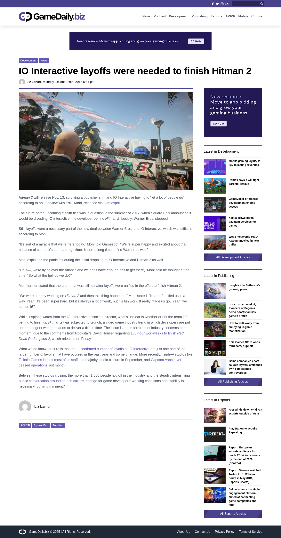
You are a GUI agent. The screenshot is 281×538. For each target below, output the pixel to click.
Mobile (243, 17)
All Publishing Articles (233, 381)
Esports (216, 17)
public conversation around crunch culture (51, 381)
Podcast (160, 17)
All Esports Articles (233, 513)
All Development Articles (233, 257)
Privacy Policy (224, 531)
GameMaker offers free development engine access (243, 202)
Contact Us (202, 531)
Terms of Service (250, 531)
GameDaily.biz (39, 531)
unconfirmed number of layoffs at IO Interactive (112, 349)
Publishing (200, 17)
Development (179, 17)
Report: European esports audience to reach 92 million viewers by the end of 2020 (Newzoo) (244, 455)
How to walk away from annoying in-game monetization (244, 327)
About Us (183, 531)
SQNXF (25, 425)
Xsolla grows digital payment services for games (242, 221)
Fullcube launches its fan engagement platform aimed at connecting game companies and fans (245, 497)
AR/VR (230, 17)
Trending (57, 425)
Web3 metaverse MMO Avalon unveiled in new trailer (244, 240)
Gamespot (112, 203)
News (146, 17)
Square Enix (41, 425)
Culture (256, 17)
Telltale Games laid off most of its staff (48, 360)
